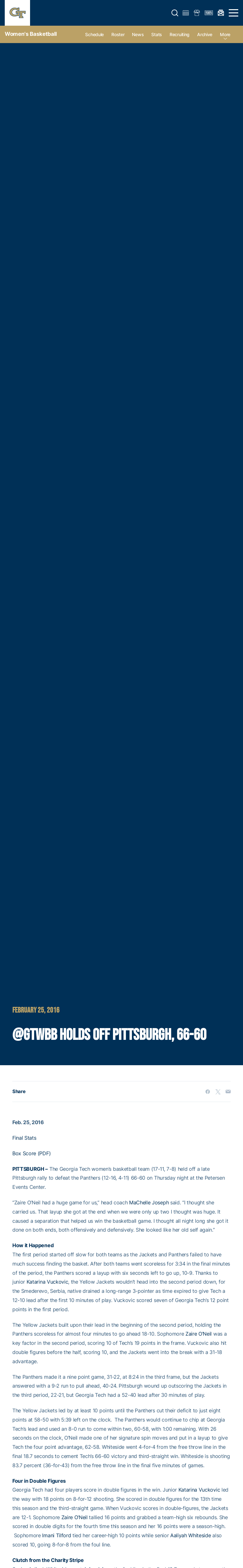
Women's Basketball (31, 34)
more (225, 34)
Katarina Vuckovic (47, 1282)
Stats (156, 34)
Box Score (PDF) (31, 1153)
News (138, 34)
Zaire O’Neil (198, 1334)
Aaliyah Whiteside (190, 1535)
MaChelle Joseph (149, 1202)
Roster (117, 34)
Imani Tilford (56, 1535)
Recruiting (180, 34)
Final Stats (24, 1138)
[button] (175, 13)
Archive (204, 34)
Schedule (94, 34)
